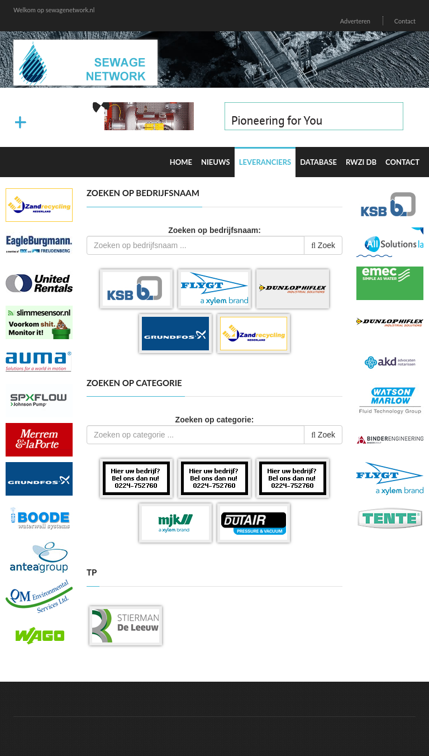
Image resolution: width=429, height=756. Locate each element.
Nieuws (215, 162)
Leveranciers (265, 162)
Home (181, 162)
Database (318, 162)
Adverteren (355, 21)
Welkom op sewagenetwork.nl (53, 9)
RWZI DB (361, 162)
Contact (405, 21)
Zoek (323, 245)
